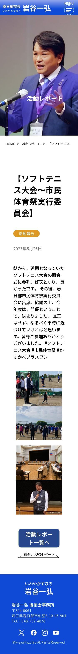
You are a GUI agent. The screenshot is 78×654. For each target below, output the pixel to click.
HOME (10, 143)
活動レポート (31, 143)
